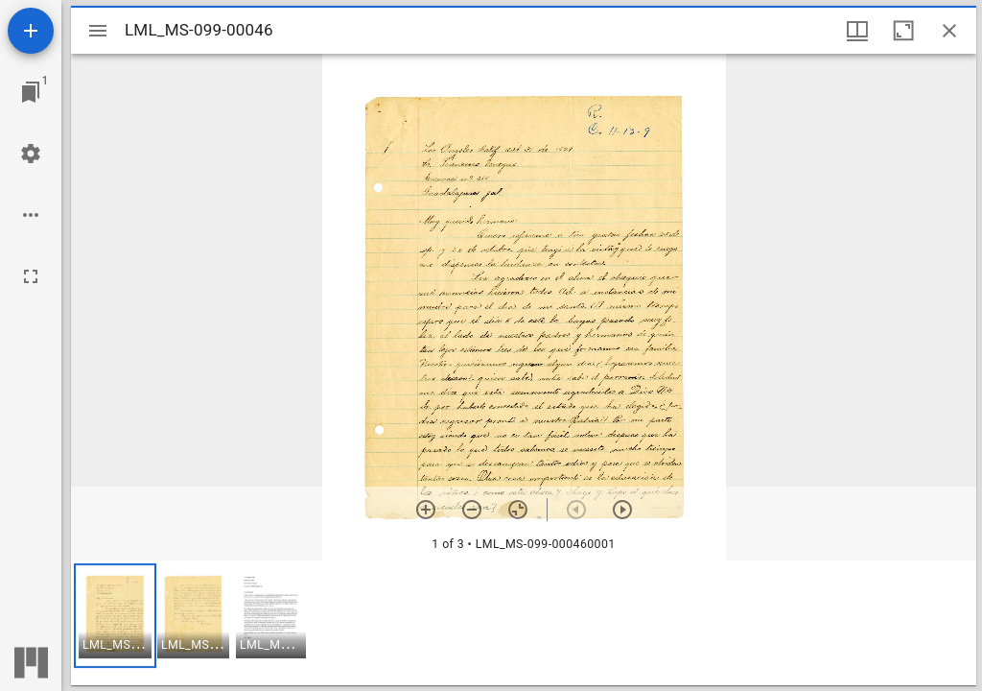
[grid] (523, 622)
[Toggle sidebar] (98, 31)
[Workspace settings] (31, 154)
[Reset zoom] (518, 510)
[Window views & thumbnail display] (857, 31)
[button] (115, 615)
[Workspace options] (31, 215)
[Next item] (622, 510)
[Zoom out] (472, 510)
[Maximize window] (903, 31)
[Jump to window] (31, 92)
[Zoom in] (426, 510)
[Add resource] (31, 31)
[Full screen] (31, 276)
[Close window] (949, 31)
